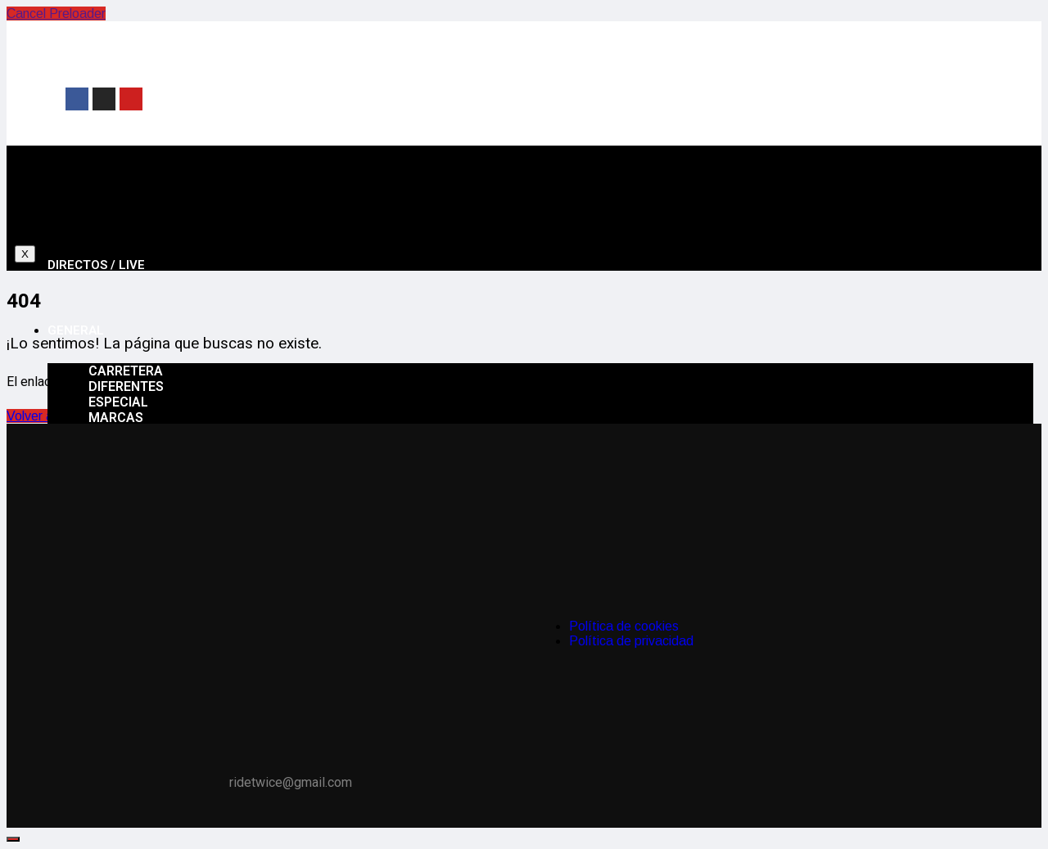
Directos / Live (96, 265)
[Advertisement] (664, 97)
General (75, 330)
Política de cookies (624, 626)
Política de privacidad (631, 641)
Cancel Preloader (56, 13)
